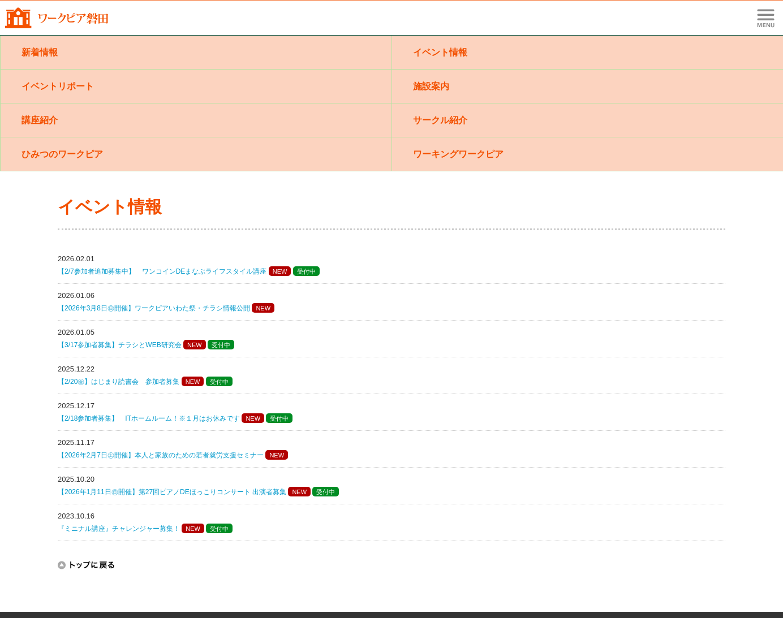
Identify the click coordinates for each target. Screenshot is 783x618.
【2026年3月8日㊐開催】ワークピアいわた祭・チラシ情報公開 (154, 308)
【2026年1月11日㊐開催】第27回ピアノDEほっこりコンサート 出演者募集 (172, 492)
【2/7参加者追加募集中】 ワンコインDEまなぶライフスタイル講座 (162, 271)
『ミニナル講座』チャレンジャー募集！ (119, 529)
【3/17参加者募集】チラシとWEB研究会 (120, 345)
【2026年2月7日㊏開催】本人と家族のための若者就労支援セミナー (161, 455)
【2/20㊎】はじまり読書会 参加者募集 (118, 382)
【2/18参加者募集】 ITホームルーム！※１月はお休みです (149, 418)
